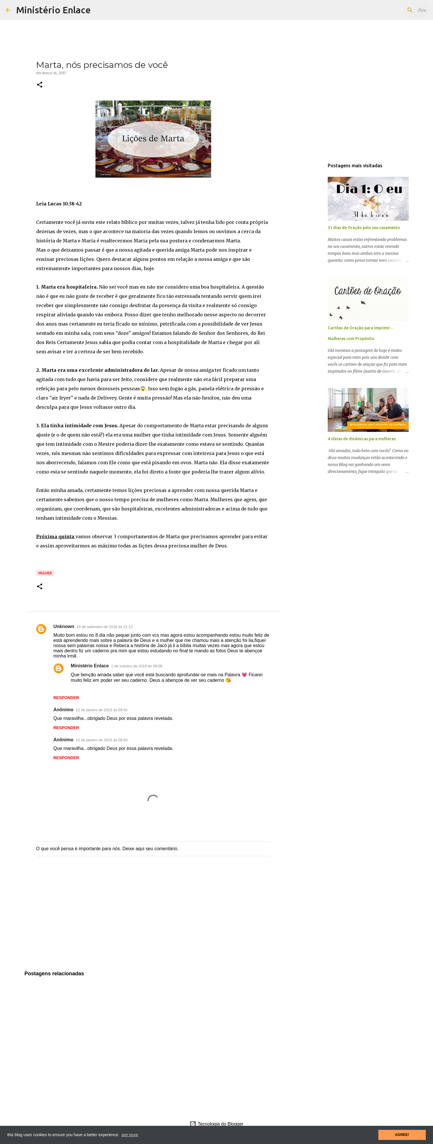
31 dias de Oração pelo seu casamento (364, 227)
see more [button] (129, 1134)
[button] (39, 85)
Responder (66, 697)
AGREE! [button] (402, 1135)
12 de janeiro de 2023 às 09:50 (102, 710)
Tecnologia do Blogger (216, 1123)
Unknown (64, 626)
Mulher (45, 573)
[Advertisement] (153, 919)
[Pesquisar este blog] (398, 10)
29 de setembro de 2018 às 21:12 (105, 627)
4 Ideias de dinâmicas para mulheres (362, 439)
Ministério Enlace (53, 10)
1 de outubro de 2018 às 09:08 (136, 666)
